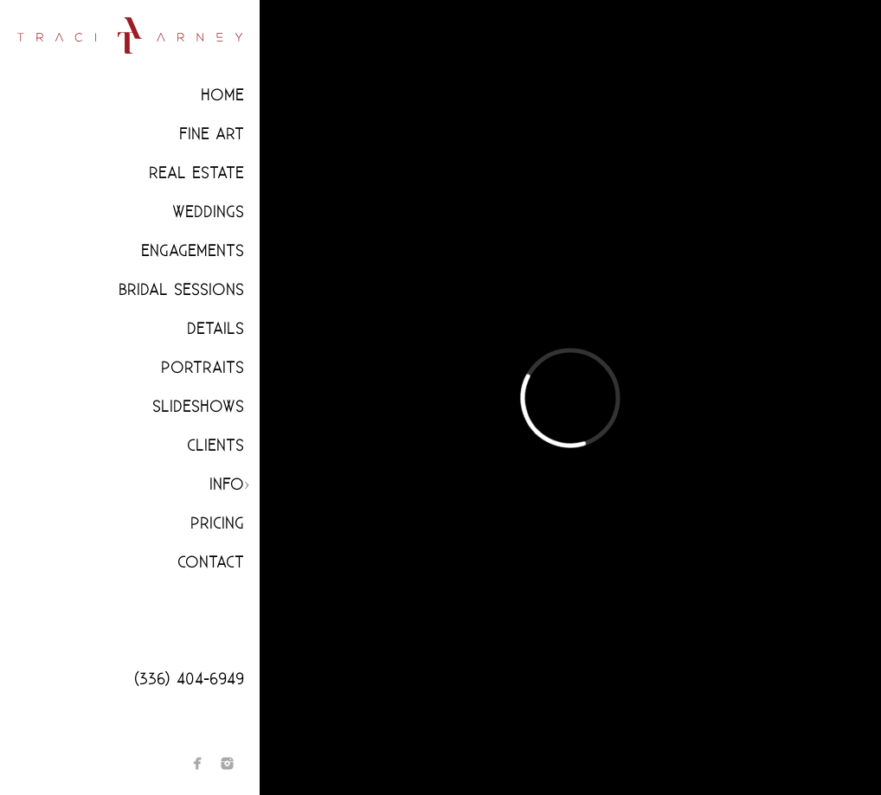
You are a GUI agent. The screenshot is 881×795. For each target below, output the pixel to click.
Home (222, 96)
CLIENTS (215, 446)
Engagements (192, 251)
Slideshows (198, 407)
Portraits (202, 368)
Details (215, 329)
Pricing (217, 524)
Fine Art (211, 134)
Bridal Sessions (181, 290)
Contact (210, 563)
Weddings (208, 212)
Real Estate (196, 173)
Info (226, 485)
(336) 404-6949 (189, 679)
